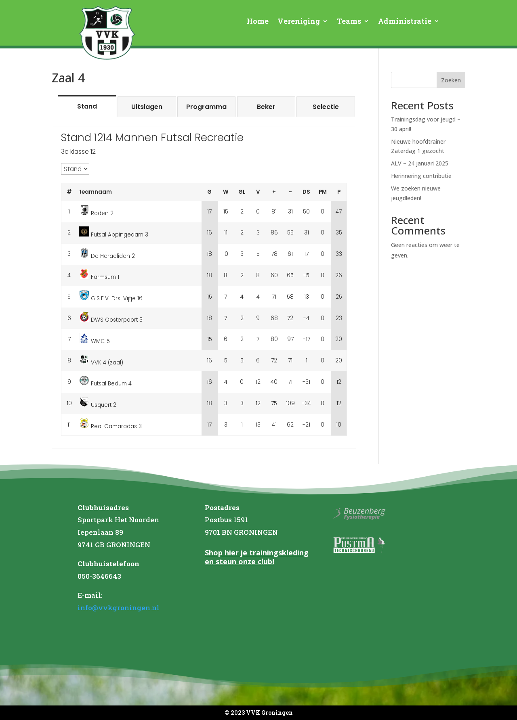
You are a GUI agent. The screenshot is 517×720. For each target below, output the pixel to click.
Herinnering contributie (421, 176)
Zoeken (451, 80)
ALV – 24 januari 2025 (419, 163)
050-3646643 (99, 576)
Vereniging (298, 22)
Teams (349, 22)
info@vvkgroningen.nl (119, 607)
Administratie (404, 22)
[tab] (87, 106)
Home (258, 22)
